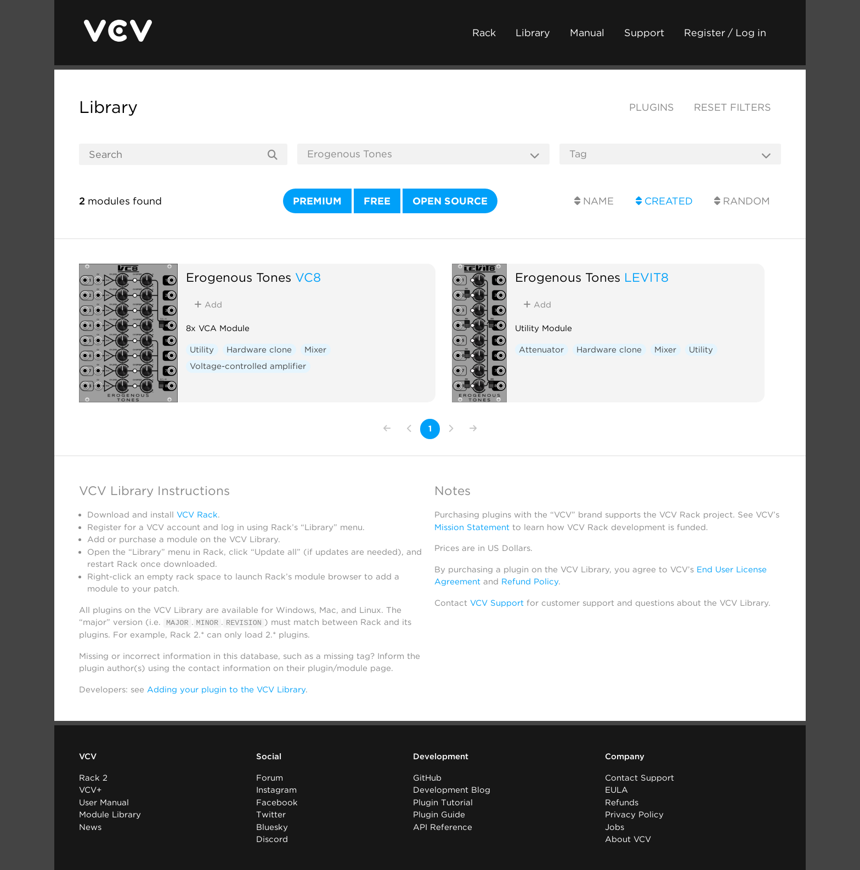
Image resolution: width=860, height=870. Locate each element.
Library (533, 32)
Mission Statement (472, 527)
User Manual (104, 802)
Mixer (315, 350)
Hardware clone (259, 350)
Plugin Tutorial (443, 802)
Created (664, 201)
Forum (269, 777)
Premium (317, 201)
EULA (616, 790)
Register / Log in (725, 32)
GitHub (427, 777)
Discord (272, 839)
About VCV (628, 839)
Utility (202, 350)
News (90, 827)
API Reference (442, 827)
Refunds (621, 802)
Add (208, 305)
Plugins (651, 107)
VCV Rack (197, 515)
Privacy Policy (634, 815)
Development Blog (451, 790)
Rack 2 (93, 777)
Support (644, 32)
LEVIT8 (646, 277)
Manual (587, 32)
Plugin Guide (439, 815)
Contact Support (639, 777)
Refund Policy (529, 582)
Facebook (277, 802)
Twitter (271, 815)
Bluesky (272, 827)
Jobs (614, 827)
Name (594, 201)
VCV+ (90, 790)
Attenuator (541, 350)
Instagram (276, 790)
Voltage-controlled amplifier (248, 366)
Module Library (110, 815)
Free (377, 201)
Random (742, 201)
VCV (88, 756)
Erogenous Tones (238, 277)
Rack (484, 32)
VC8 (308, 277)
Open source (450, 201)
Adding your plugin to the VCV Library (226, 689)
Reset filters (732, 107)
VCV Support (497, 603)
